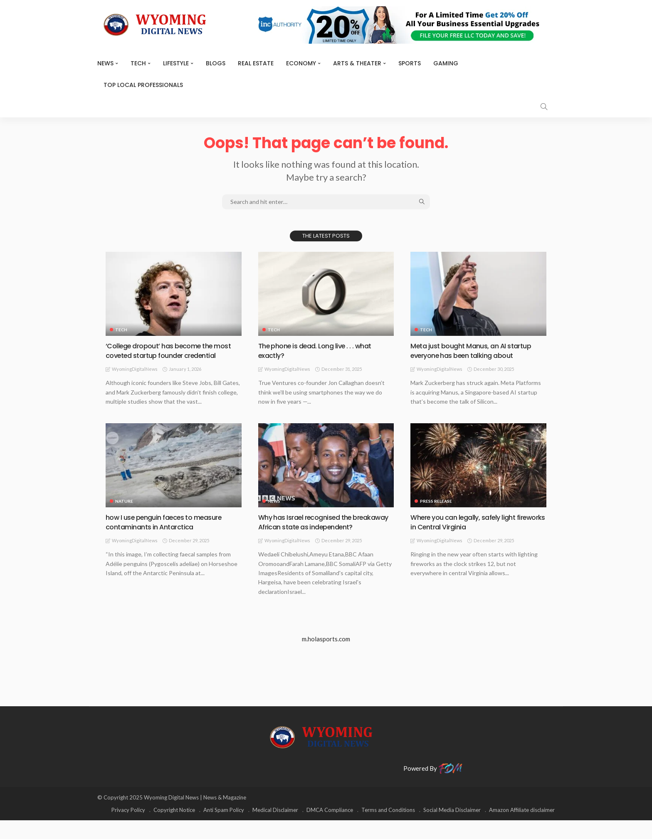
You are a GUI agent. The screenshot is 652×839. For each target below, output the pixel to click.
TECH (138, 63)
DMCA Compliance (329, 828)
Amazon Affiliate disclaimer (522, 828)
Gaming (445, 63)
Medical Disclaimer (275, 828)
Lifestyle (176, 63)
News (105, 63)
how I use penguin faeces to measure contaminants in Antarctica (170, 531)
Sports (409, 63)
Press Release (436, 510)
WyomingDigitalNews (135, 378)
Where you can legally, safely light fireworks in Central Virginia (467, 531)
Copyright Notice (174, 828)
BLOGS (215, 63)
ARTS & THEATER (357, 63)
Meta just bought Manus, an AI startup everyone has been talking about (476, 350)
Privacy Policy (128, 828)
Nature (124, 510)
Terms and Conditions (388, 828)
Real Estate (256, 63)
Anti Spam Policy (223, 828)
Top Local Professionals (143, 85)
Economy (301, 63)
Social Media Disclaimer (452, 828)
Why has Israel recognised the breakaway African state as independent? (309, 536)
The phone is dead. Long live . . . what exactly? (320, 350)
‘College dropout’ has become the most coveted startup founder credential (164, 355)
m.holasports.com (326, 658)
